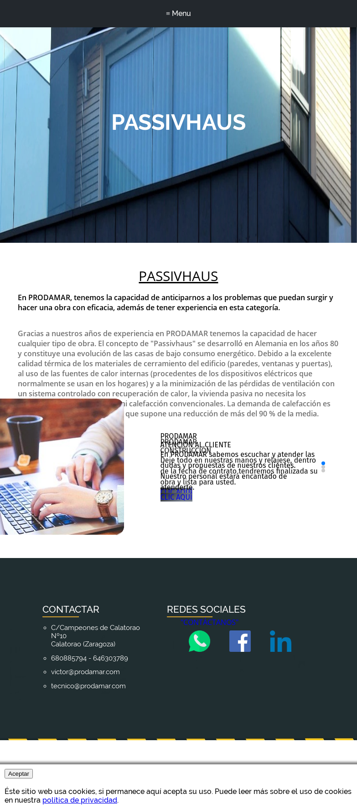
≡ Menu (178, 13)
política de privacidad (79, 800)
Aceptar (18, 773)
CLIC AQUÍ (206, 588)
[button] (322, 531)
